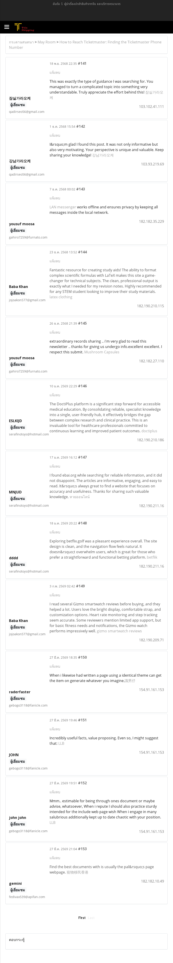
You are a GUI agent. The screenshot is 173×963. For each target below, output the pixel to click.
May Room (47, 42)
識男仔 (130, 680)
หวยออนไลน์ (80, 496)
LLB (61, 743)
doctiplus (149, 430)
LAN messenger (63, 207)
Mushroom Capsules (101, 352)
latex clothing (61, 296)
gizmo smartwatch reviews (119, 631)
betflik (152, 557)
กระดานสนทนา (21, 42)
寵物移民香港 (77, 872)
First (82, 918)
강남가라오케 (103, 155)
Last (91, 918)
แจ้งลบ (55, 72)
